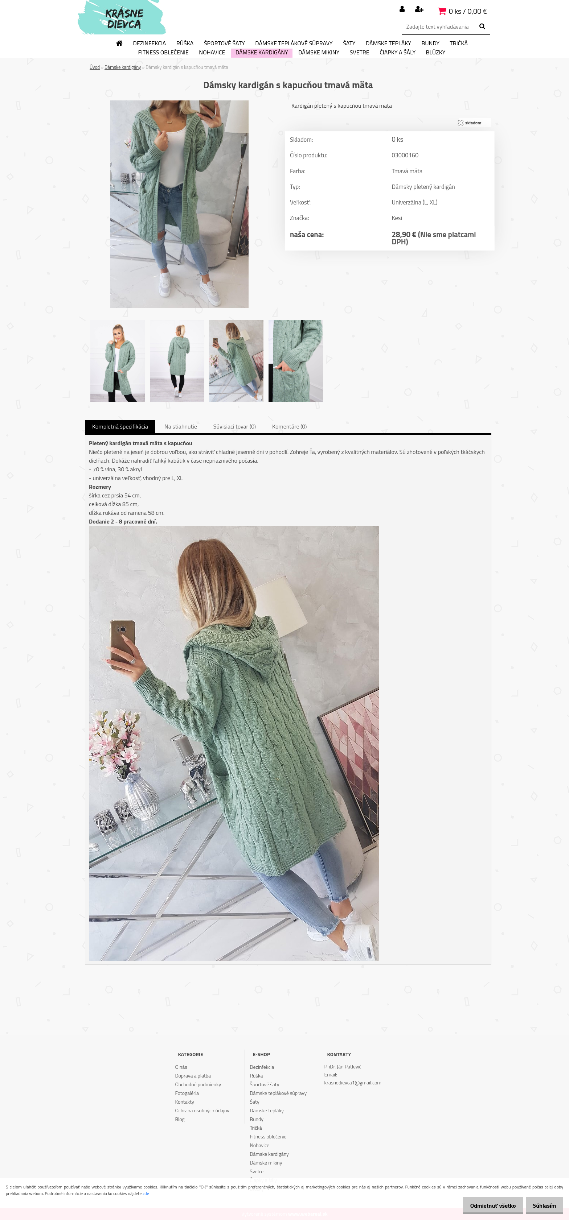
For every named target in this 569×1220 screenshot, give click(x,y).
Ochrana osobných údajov (202, 1110)
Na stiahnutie (180, 426)
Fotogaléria (187, 1093)
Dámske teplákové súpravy (293, 43)
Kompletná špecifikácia (120, 426)
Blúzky (436, 53)
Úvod (95, 67)
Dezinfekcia (149, 43)
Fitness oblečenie (163, 53)
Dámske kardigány (262, 53)
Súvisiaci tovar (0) (234, 426)
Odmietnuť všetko (487, 1205)
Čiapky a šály (398, 53)
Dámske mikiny (318, 53)
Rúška (184, 43)
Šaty (349, 43)
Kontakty (184, 1101)
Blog (179, 1119)
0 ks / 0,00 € (468, 11)
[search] (482, 26)
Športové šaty (224, 43)
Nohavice (212, 53)
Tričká (459, 43)
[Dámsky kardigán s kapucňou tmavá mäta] (179, 103)
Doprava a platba (193, 1075)
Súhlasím (542, 1205)
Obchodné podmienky (198, 1084)
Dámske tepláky (388, 43)
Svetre (359, 53)
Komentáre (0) (289, 426)
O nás (181, 1067)
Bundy (430, 43)
